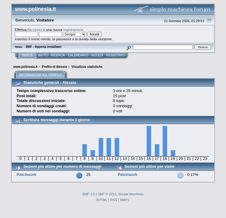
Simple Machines (131, 194)
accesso (35, 29)
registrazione (73, 29)
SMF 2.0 (88, 194)
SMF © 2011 (107, 194)
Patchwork (26, 174)
